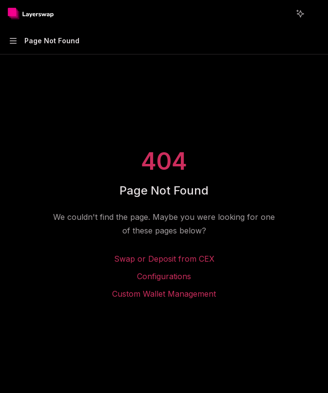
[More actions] (315, 13)
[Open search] (282, 13)
